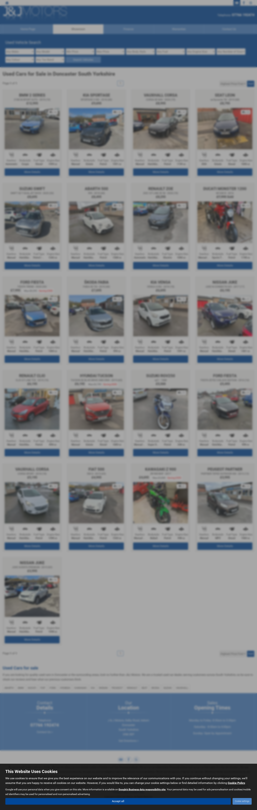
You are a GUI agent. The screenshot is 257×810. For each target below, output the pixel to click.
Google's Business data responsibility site (142, 789)
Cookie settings (242, 801)
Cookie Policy (236, 782)
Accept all (118, 801)
